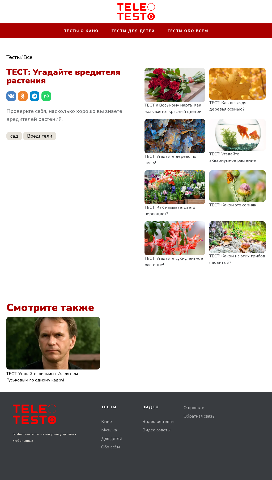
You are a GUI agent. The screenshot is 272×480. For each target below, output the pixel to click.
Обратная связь (199, 416)
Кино (106, 421)
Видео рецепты (158, 421)
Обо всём (110, 447)
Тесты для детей (133, 30)
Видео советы (156, 430)
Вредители (39, 136)
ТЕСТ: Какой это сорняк (232, 205)
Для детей (111, 438)
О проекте (194, 408)
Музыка (109, 430)
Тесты (13, 57)
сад (14, 136)
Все (27, 57)
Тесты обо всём (188, 30)
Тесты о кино (81, 30)
